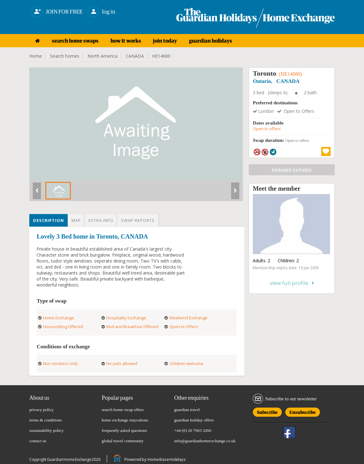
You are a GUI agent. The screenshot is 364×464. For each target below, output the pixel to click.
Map (76, 220)
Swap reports (138, 220)
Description (48, 220)
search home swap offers (123, 409)
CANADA (135, 56)
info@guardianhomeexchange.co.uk (205, 440)
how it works (126, 41)
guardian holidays (210, 41)
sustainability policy (46, 430)
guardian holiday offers (194, 420)
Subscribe (267, 411)
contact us (37, 440)
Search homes (64, 56)
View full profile (292, 283)
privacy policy (41, 409)
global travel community (123, 440)
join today (165, 41)
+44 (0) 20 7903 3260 (192, 430)
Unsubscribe (302, 411)
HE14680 (161, 56)
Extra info (100, 220)
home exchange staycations (125, 420)
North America (102, 56)
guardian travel (187, 409)
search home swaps (75, 41)
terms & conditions (45, 420)
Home (35, 56)
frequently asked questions (124, 430)
